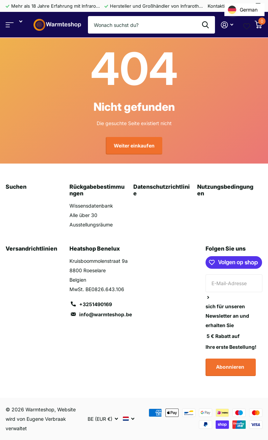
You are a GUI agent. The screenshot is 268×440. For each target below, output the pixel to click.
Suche (205, 25)
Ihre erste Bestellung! (231, 347)
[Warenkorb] (258, 25)
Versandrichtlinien (31, 248)
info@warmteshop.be (105, 314)
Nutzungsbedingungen (225, 190)
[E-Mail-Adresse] (234, 283)
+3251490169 (95, 304)
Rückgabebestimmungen (97, 190)
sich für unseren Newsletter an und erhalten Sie (227, 315)
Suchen (16, 186)
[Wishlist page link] (246, 24)
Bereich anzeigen (10, 25)
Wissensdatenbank (91, 206)
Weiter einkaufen (134, 146)
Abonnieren (230, 367)
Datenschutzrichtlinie (161, 190)
